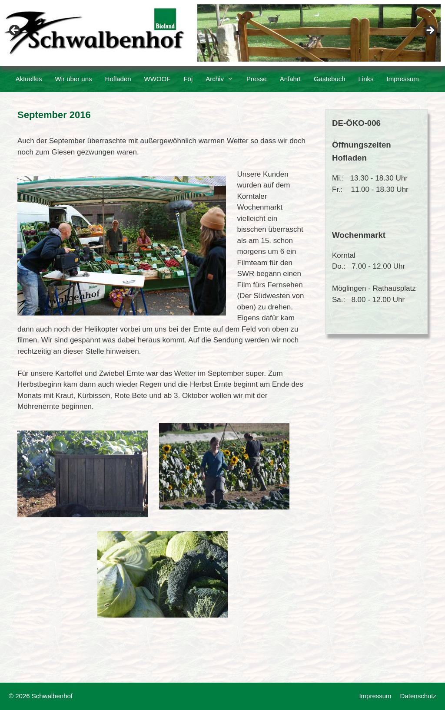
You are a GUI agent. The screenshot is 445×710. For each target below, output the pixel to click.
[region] (222, 33)
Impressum (403, 78)
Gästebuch (329, 78)
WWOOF (157, 78)
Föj (188, 78)
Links (366, 78)
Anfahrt (290, 78)
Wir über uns (73, 78)
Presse (256, 78)
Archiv (223, 79)
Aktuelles (29, 78)
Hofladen (118, 78)
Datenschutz (418, 696)
